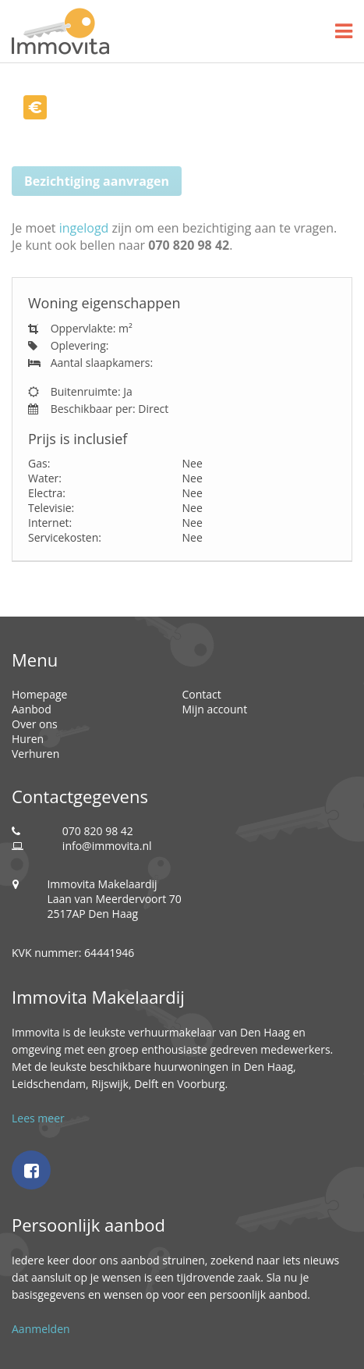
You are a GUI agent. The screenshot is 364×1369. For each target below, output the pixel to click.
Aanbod (31, 709)
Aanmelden (41, 1328)
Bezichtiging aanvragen (96, 181)
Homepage (39, 694)
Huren (28, 738)
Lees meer (38, 1118)
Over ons (35, 724)
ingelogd (84, 227)
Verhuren (35, 753)
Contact (201, 694)
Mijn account (215, 709)
